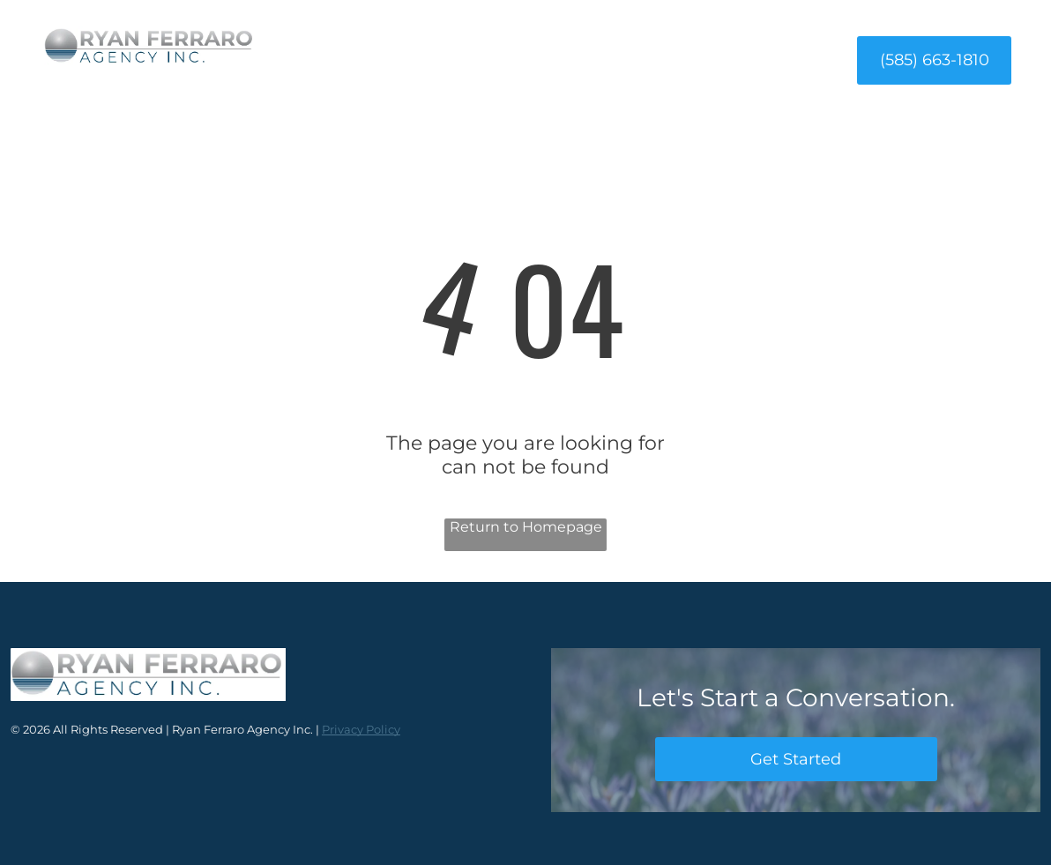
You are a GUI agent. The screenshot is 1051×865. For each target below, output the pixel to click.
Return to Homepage (526, 526)
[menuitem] (363, 59)
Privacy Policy (361, 729)
